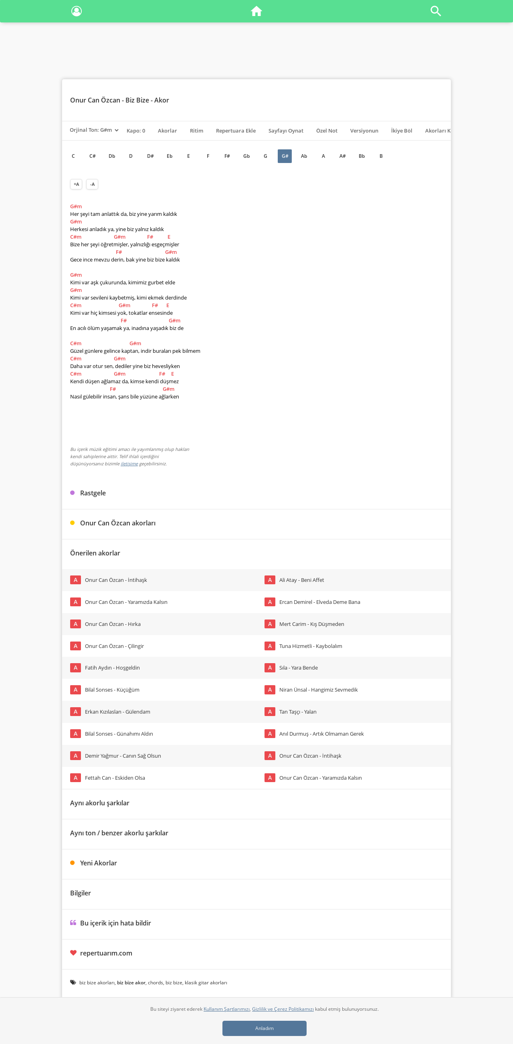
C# (92, 156)
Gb (246, 156)
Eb (169, 156)
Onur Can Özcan (95, 100)
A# (342, 156)
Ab (304, 156)
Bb (362, 156)
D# (150, 156)
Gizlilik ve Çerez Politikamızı (283, 1009)
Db (112, 156)
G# (285, 156)
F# (227, 156)
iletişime (129, 464)
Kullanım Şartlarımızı (227, 1009)
